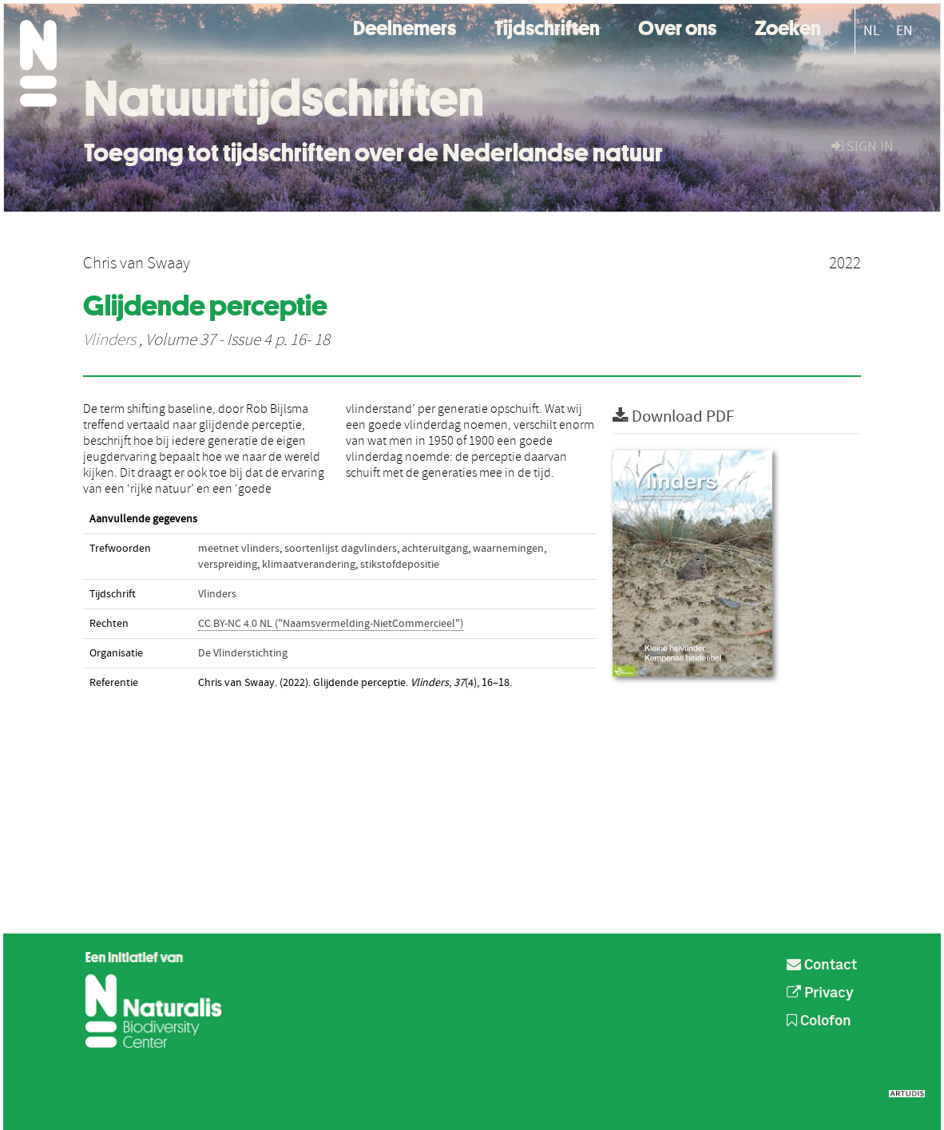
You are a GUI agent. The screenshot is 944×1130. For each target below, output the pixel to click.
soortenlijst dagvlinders (340, 548)
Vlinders (109, 340)
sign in (862, 146)
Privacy (820, 993)
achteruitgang (435, 548)
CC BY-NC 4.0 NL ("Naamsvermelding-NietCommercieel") (330, 623)
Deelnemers (404, 26)
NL (871, 30)
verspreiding (227, 564)
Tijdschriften (547, 26)
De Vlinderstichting (243, 653)
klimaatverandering (308, 564)
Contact (822, 965)
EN (904, 30)
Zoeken (788, 26)
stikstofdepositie (399, 564)
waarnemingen (508, 548)
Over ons (677, 26)
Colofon (819, 1021)
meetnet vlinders (239, 548)
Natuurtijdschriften (284, 98)
